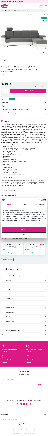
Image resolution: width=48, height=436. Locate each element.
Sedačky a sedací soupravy (18, 14)
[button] (24, 99)
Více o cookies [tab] (39, 204)
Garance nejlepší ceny (40, 86)
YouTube (24, 404)
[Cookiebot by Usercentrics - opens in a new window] (39, 200)
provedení (5, 249)
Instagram (21, 404)
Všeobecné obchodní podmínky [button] (9, 419)
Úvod (2, 14)
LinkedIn (30, 404)
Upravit (24, 234)
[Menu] (45, 6)
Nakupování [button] (4, 410)
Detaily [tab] (24, 204)
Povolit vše (24, 229)
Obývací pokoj (7, 14)
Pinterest (27, 404)
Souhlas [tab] (8, 204)
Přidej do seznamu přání (46, 53)
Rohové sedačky (29, 14)
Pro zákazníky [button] (4, 414)
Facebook (18, 404)
